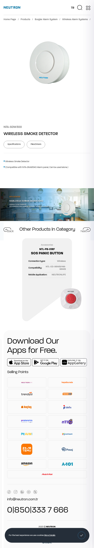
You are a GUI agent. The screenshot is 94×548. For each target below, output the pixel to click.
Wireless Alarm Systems (75, 19)
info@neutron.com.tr (22, 499)
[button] (81, 535)
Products (25, 19)
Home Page (10, 19)
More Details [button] (49, 535)
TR (72, 7)
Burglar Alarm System (46, 19)
